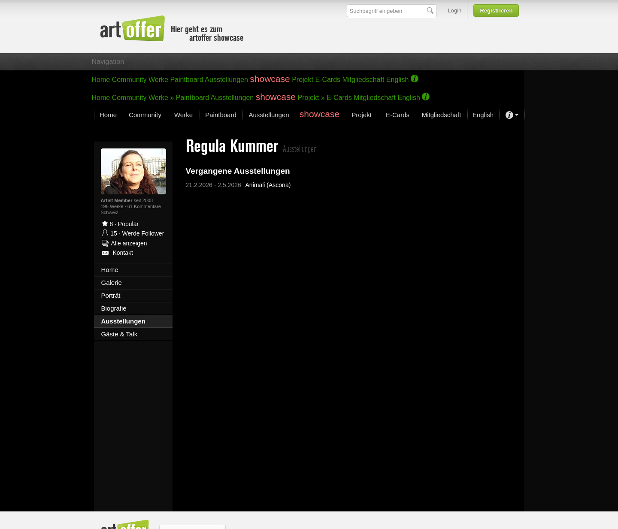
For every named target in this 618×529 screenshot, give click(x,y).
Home (101, 79)
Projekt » (311, 97)
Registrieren (496, 10)
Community (129, 79)
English (397, 79)
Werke (158, 79)
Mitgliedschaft (363, 79)
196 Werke (113, 206)
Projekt (302, 79)
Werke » (161, 97)
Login (455, 10)
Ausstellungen (226, 79)
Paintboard (186, 79)
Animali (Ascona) (268, 184)
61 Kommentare (144, 206)
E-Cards (327, 79)
